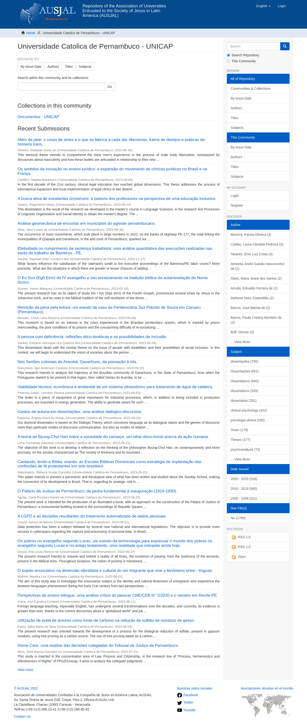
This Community (241, 61)
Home (30, 33)
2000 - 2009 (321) (244, 498)
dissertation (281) (243, 400)
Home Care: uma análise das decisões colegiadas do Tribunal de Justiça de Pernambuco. (98, 645)
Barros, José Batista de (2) (250, 308)
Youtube (186, 710)
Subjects (85, 66)
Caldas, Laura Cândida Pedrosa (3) (257, 244)
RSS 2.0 (240, 547)
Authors (53, 66)
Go (110, 87)
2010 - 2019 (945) (244, 489)
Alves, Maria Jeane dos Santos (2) (256, 278)
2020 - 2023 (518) (244, 479)
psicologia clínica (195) (248, 420)
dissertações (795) (244, 361)
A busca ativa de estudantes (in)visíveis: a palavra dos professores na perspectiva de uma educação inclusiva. (117, 198)
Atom (238, 557)
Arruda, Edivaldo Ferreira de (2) (254, 288)
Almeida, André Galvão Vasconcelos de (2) (257, 266)
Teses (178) (239, 430)
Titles (69, 66)
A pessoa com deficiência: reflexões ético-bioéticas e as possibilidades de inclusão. (92, 336)
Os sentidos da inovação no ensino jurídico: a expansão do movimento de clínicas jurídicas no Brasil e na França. (112, 171)
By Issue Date (31, 66)
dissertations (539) (244, 391)
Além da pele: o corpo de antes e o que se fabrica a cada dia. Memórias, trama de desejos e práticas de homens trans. (111, 141)
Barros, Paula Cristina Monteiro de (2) (256, 320)
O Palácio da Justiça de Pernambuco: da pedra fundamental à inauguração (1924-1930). (97, 491)
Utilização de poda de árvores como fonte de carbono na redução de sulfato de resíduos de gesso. (106, 620)
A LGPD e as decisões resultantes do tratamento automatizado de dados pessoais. (92, 516)
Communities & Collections (251, 88)
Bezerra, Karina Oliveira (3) (251, 234)
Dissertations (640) (245, 381)
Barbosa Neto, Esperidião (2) (252, 298)
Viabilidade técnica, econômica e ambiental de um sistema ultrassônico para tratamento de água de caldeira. (115, 387)
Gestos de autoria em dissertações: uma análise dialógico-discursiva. (80, 411)
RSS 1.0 (240, 537)
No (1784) (238, 518)
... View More (240, 342)
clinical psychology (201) (249, 410)
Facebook (187, 695)
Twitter (185, 702)
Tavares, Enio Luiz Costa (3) (252, 254)
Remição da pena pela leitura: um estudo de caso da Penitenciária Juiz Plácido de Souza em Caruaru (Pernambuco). (109, 309)
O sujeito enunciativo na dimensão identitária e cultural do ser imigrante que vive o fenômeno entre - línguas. (115, 570)
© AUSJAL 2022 (26, 688)
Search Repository (243, 55)
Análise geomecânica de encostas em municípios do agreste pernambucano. (87, 223)
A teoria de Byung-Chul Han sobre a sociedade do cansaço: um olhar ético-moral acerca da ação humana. (113, 436)
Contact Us (22, 716)
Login (235, 196)
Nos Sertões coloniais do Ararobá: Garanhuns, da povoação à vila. (77, 362)
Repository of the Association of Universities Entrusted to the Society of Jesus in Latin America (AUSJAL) (124, 8)
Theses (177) (240, 440)
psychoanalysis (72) (245, 449)
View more (25, 670)
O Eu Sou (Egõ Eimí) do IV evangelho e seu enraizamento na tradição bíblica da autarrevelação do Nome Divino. (113, 280)
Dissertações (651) (245, 371)
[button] (263, 6)
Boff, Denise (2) (242, 332)
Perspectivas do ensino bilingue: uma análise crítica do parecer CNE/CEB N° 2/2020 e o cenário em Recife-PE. (118, 595)
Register (237, 205)
